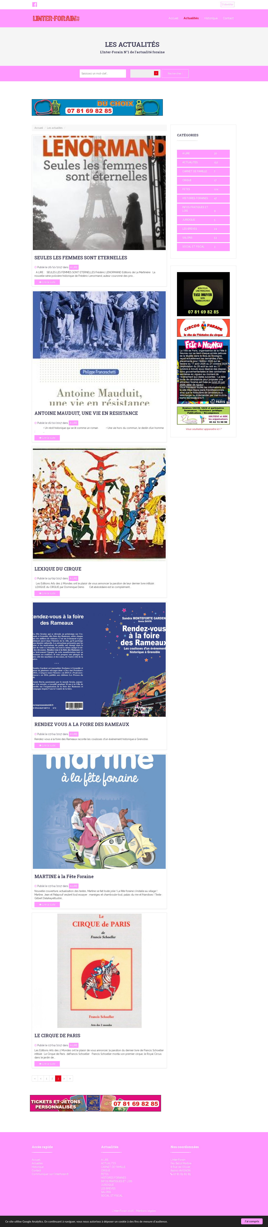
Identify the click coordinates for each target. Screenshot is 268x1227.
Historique (211, 18)
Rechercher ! (175, 73)
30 (215, 153)
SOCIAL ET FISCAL (193, 246)
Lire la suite (47, 282)
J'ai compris (252, 1221)
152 (216, 162)
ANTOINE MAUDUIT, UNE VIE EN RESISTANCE (86, 413)
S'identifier (228, 4)
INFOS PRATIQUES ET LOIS (116, 1181)
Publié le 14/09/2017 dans (52, 578)
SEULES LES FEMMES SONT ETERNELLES (80, 258)
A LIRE (74, 267)
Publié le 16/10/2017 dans (52, 422)
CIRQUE (187, 180)
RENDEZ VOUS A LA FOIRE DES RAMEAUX (81, 724)
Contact (228, 18)
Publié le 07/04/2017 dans (52, 734)
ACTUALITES (190, 162)
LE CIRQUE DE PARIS (57, 1035)
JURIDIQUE (188, 219)
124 (216, 189)
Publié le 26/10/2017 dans (52, 267)
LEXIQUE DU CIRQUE (57, 569)
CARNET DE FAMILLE (194, 171)
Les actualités (55, 127)
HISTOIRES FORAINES (195, 198)
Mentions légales (146, 1210)
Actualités (191, 18)
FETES (186, 189)
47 (215, 198)
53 (215, 237)
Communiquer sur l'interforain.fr (50, 1174)
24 (215, 228)
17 (215, 180)
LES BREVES (189, 228)
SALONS (187, 237)
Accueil (173, 18)
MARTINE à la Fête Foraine (64, 876)
